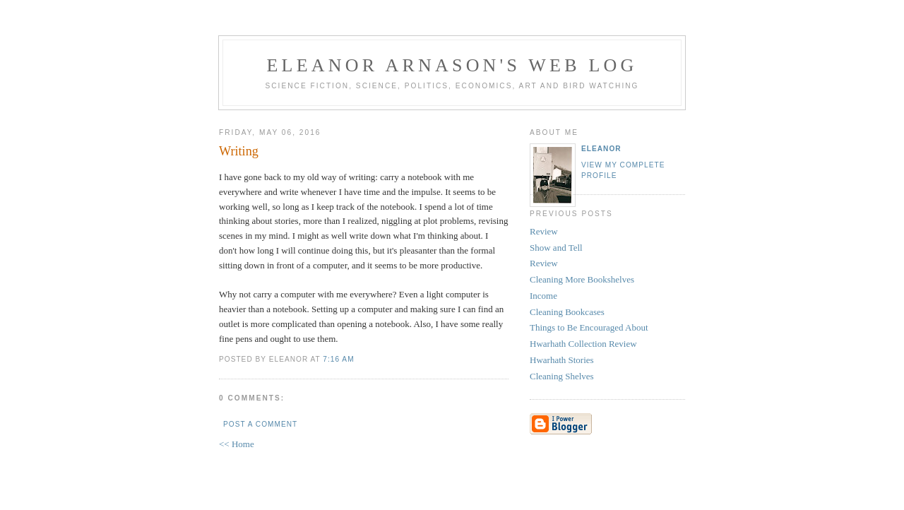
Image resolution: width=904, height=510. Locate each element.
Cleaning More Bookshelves (582, 279)
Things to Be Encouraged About (589, 327)
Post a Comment (260, 424)
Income (543, 295)
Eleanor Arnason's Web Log (452, 65)
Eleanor (601, 149)
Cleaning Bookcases (567, 312)
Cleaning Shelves (562, 376)
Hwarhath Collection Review (583, 343)
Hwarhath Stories (562, 360)
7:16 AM (338, 359)
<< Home (236, 444)
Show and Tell (556, 247)
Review (544, 231)
